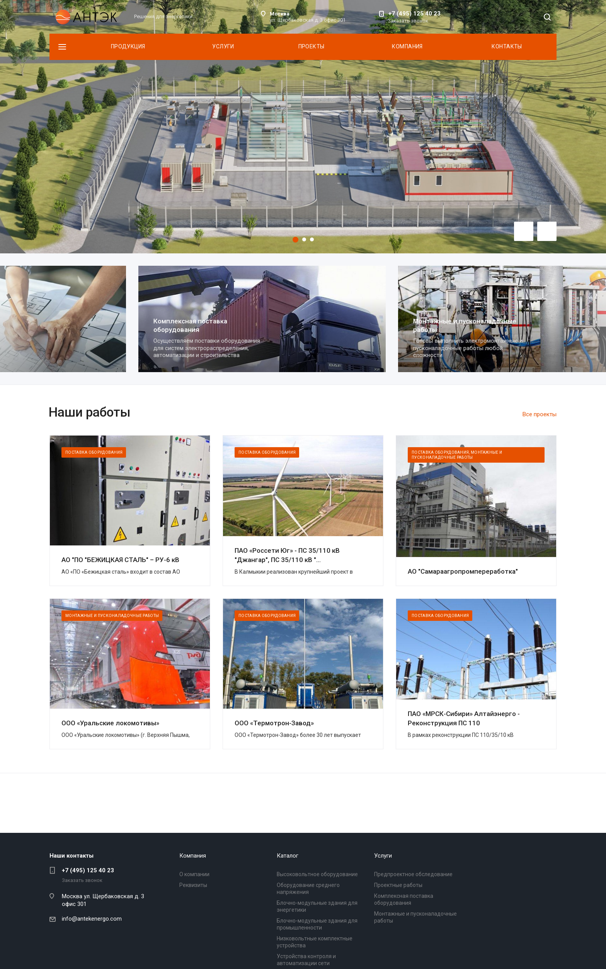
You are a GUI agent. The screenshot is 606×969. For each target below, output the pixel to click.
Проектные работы (95, 322)
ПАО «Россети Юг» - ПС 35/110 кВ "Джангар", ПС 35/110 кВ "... (287, 555)
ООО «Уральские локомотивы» (110, 723)
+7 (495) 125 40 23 (414, 13)
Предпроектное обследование (413, 874)
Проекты (311, 46)
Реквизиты (193, 885)
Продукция (128, 46)
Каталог (287, 855)
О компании (194, 874)
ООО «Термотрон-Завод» (274, 723)
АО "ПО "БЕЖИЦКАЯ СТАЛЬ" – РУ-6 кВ (120, 560)
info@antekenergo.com (92, 918)
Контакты (507, 46)
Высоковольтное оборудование (317, 874)
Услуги (223, 46)
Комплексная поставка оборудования (361, 325)
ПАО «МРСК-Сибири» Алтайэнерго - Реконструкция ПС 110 (464, 718)
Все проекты (540, 414)
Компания (407, 46)
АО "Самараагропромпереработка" (463, 571)
